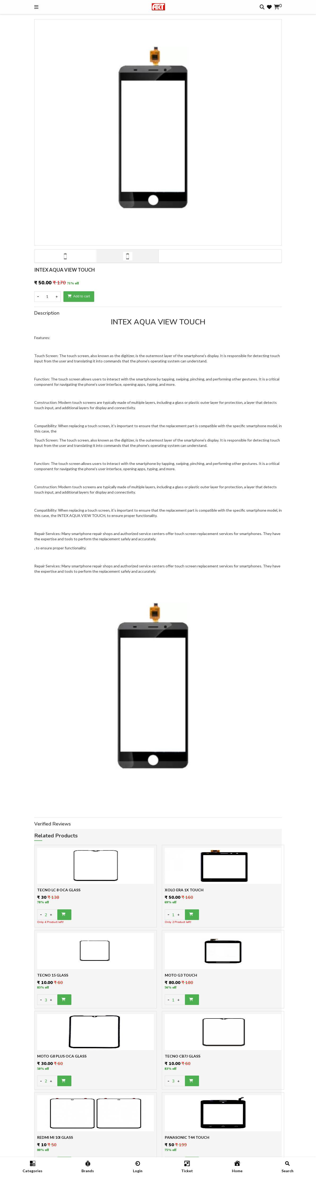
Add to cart (79, 296)
